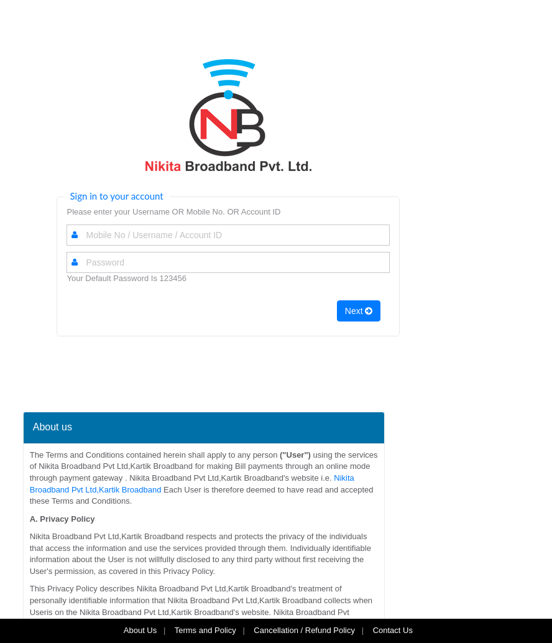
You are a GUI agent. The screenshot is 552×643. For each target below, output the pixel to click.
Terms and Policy (205, 630)
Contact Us (394, 630)
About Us (140, 630)
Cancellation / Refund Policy (304, 630)
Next (359, 311)
